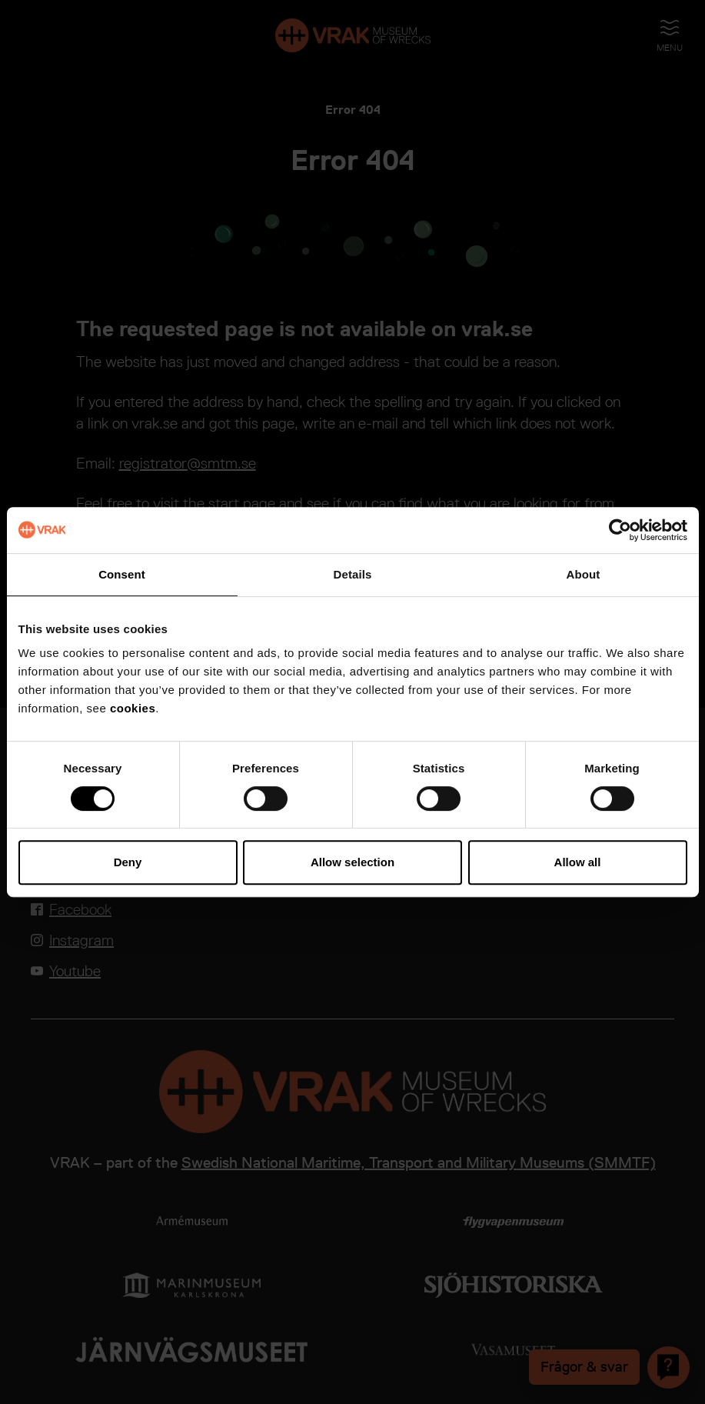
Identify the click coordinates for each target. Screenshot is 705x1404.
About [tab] (583, 574)
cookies (132, 708)
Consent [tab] (121, 574)
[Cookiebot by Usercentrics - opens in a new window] (620, 530)
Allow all (577, 862)
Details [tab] (353, 574)
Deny (128, 862)
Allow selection (352, 862)
